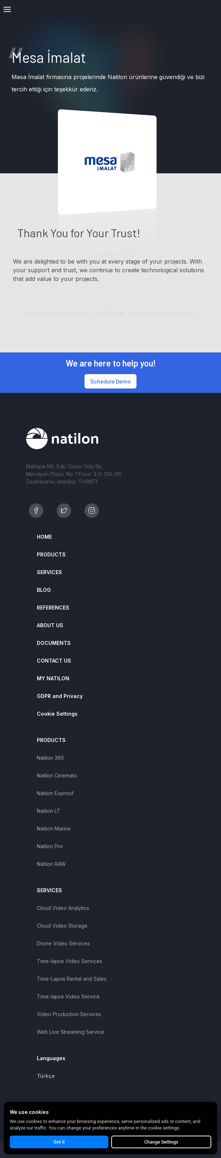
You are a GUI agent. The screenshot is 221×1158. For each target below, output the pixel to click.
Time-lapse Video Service (68, 996)
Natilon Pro (50, 846)
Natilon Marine (54, 828)
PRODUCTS (51, 554)
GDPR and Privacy (60, 696)
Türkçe (46, 1076)
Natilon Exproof (55, 793)
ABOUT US (50, 625)
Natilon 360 (50, 758)
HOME (44, 537)
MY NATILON (53, 678)
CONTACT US (54, 661)
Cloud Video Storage (62, 926)
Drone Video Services (63, 943)
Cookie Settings (57, 714)
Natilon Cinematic (57, 775)
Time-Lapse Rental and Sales (72, 979)
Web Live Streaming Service (70, 1032)
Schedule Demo (110, 381)
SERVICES (49, 572)
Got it (59, 1142)
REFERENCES (53, 607)
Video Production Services (69, 1014)
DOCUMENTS (54, 643)
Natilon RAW (51, 864)
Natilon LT (48, 811)
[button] (7, 9)
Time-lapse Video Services (69, 961)
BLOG (44, 590)
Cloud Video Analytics (63, 908)
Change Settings (161, 1142)
